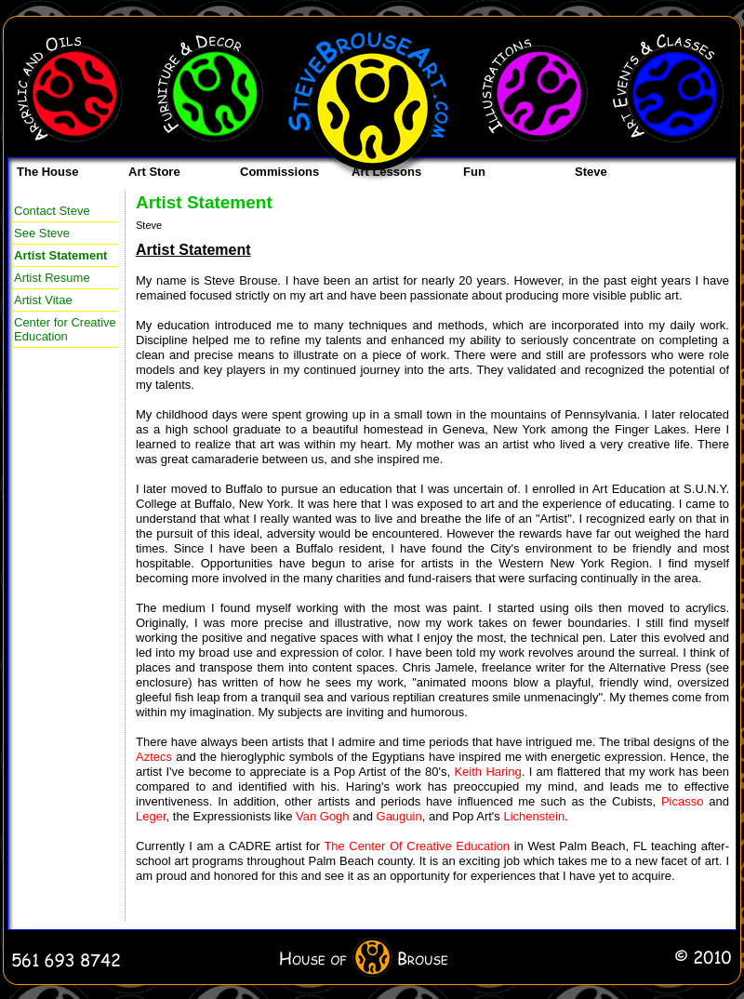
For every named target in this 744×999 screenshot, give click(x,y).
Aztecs (154, 757)
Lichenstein (534, 816)
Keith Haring (487, 772)
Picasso (682, 801)
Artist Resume (52, 278)
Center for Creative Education (65, 329)
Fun (474, 172)
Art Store (154, 172)
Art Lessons (386, 172)
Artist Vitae (43, 300)
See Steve (42, 233)
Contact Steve (52, 211)
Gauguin (399, 816)
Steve (591, 172)
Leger (151, 816)
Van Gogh (323, 816)
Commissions (279, 172)
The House (47, 172)
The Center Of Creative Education (417, 846)
